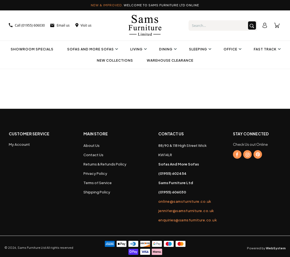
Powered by (266, 248)
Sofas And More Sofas (92, 49)
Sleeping (199, 49)
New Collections (115, 60)
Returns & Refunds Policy (104, 164)
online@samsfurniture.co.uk (182, 201)
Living (137, 49)
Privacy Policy (95, 173)
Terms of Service (97, 183)
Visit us (83, 25)
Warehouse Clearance (170, 60)
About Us (91, 145)
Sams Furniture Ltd (32, 247)
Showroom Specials (32, 49)
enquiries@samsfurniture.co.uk (182, 220)
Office (232, 49)
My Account (19, 144)
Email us (59, 25)
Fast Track (266, 49)
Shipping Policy (96, 192)
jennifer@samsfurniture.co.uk (182, 211)
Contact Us (93, 155)
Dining (167, 49)
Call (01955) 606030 (27, 25)
